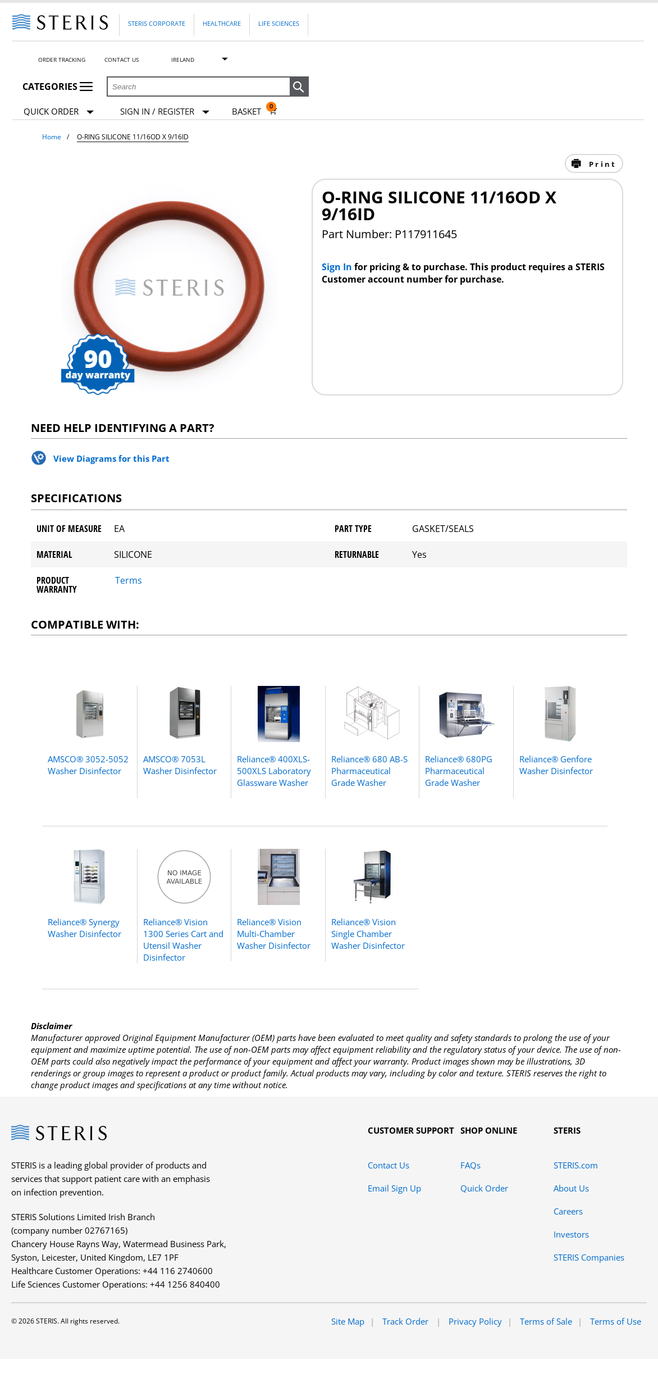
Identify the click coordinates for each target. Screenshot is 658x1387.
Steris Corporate (156, 23)
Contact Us (121, 59)
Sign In (338, 267)
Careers (568, 1211)
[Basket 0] (254, 111)
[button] (299, 87)
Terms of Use (615, 1321)
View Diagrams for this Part (111, 458)
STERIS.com (576, 1165)
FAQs (470, 1165)
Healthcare (222, 23)
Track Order (406, 1321)
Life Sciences (278, 23)
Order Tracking (61, 59)
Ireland (182, 59)
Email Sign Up (394, 1188)
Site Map (347, 1321)
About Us (571, 1188)
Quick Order (59, 112)
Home (51, 137)
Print (601, 164)
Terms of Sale (546, 1321)
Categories (57, 86)
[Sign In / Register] (164, 111)
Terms (128, 580)
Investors (571, 1234)
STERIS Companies (589, 1257)
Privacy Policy (475, 1321)
